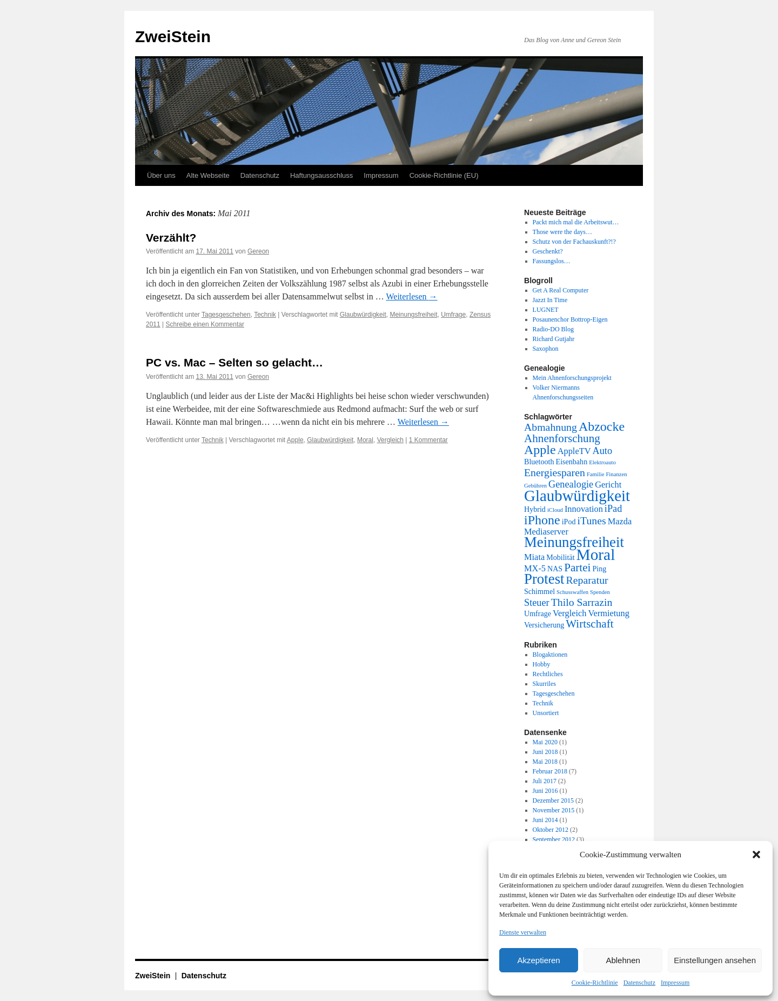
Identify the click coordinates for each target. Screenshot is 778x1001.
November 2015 (554, 810)
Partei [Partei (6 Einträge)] (577, 567)
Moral (365, 440)
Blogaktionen (550, 654)
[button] (756, 854)
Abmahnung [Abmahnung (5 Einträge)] (550, 427)
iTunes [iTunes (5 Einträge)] (592, 520)
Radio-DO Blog (553, 329)
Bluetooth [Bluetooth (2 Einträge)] (539, 461)
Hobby (542, 664)
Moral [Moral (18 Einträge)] (595, 554)
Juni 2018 (545, 752)
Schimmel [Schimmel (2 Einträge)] (539, 591)
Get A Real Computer (561, 290)
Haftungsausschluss (321, 175)
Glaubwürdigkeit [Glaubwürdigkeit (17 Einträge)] (577, 495)
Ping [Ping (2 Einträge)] (599, 568)
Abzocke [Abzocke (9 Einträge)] (602, 426)
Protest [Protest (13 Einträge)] (544, 579)
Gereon (258, 251)
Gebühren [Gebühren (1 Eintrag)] (535, 486)
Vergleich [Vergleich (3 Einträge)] (569, 613)
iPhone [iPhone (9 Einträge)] (542, 520)
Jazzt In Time (550, 300)
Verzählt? (171, 237)
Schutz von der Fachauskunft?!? (574, 241)
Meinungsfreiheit (413, 314)
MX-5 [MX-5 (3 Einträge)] (535, 568)
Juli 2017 (544, 781)
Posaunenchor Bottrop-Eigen (570, 319)
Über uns (161, 175)
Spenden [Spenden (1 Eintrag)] (600, 592)
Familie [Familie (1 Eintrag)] (596, 474)
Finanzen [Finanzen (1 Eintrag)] (616, 474)
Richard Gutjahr (554, 339)
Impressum (675, 982)
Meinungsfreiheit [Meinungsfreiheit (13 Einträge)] (574, 542)
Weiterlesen (411, 296)
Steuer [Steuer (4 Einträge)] (536, 602)
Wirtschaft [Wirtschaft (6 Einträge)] (589, 623)
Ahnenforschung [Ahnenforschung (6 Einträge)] (562, 438)
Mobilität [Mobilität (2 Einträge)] (560, 557)
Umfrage (453, 314)
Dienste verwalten (522, 932)
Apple (295, 440)
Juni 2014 (545, 820)
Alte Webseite (208, 175)
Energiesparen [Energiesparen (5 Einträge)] (554, 472)
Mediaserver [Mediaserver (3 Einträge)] (546, 531)
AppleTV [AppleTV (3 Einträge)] (574, 451)
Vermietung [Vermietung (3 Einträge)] (608, 613)
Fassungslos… (552, 261)
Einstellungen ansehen (715, 960)
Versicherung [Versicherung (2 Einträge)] (544, 624)
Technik (265, 314)
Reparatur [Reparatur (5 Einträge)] (587, 580)
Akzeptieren (538, 960)
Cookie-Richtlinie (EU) (444, 175)
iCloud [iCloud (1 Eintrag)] (555, 510)
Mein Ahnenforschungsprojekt (572, 378)
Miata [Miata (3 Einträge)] (534, 557)
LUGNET (546, 309)
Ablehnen (623, 960)
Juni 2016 (545, 791)
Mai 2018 (545, 761)
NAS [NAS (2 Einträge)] (554, 568)
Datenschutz (639, 982)
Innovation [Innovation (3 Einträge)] (584, 509)
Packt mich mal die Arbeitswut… (576, 222)
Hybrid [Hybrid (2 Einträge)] (535, 509)
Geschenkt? (548, 251)
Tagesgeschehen (226, 314)
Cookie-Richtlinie (595, 982)
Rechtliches (548, 674)
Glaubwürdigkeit (363, 314)
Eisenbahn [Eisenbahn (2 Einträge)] (572, 461)
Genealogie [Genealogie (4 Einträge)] (570, 484)
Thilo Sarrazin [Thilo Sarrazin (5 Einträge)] (582, 602)
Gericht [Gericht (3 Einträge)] (608, 484)
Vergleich (390, 440)
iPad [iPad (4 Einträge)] (613, 508)
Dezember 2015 (553, 800)
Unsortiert (546, 713)
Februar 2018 (550, 771)
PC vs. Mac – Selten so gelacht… (234, 362)
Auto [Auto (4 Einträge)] (603, 450)
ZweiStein (173, 36)
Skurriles (544, 684)
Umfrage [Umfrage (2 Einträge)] (537, 613)
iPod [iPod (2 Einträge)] (569, 521)
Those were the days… (562, 232)
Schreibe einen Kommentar (205, 324)
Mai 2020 (545, 742)
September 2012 (554, 839)
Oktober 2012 (550, 829)
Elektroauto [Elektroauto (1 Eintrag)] (602, 462)
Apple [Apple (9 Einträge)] (540, 450)
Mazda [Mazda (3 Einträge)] (620, 521)
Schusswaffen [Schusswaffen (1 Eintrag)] (572, 592)
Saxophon (546, 348)
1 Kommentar (428, 440)
